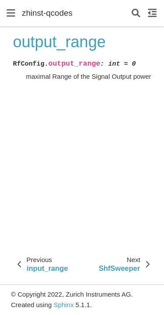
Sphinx (64, 304)
